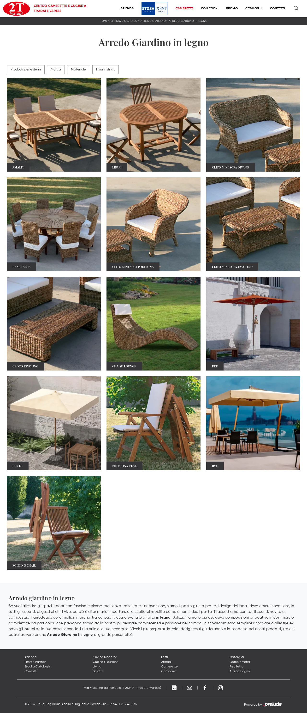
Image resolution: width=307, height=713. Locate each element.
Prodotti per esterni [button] (26, 69)
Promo (232, 8)
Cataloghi (253, 8)
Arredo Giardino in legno (188, 21)
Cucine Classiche (105, 662)
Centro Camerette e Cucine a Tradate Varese (60, 8)
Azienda (127, 8)
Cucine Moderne (105, 657)
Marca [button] (56, 69)
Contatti (277, 8)
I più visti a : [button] (105, 69)
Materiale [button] (78, 69)
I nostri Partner (35, 662)
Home (103, 21)
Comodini (168, 671)
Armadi (166, 662)
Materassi (237, 657)
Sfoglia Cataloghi (37, 666)
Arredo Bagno (240, 671)
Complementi (240, 662)
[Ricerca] (296, 8)
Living (97, 666)
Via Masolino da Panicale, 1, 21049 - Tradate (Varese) (122, 688)
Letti (164, 657)
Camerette (184, 8)
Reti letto (237, 666)
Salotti (98, 671)
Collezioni (209, 8)
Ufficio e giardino (124, 21)
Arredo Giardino (153, 21)
